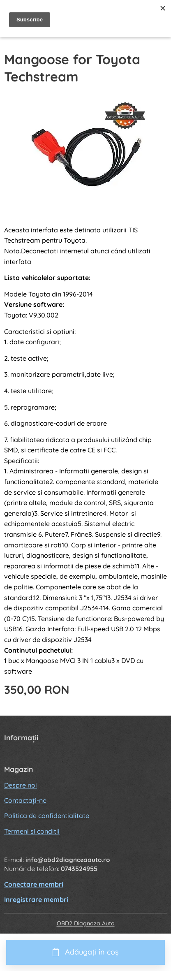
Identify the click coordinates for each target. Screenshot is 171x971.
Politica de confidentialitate (46, 815)
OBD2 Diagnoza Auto (86, 923)
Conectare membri (33, 884)
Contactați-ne (25, 800)
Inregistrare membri (36, 899)
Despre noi (20, 785)
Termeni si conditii (32, 831)
